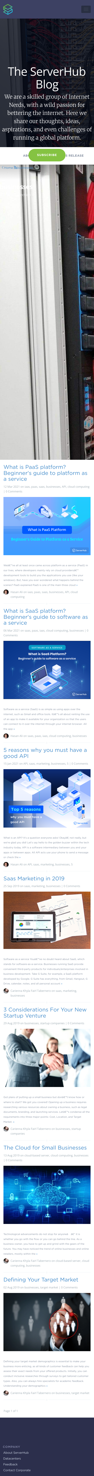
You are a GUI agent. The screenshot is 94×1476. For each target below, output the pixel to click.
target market (49, 1287)
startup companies (52, 1023)
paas (34, 487)
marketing (43, 763)
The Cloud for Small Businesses (45, 1147)
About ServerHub (16, 1453)
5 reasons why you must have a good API (45, 753)
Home (8, 168)
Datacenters (12, 1458)
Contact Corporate (17, 1470)
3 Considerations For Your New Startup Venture (45, 1012)
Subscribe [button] (47, 155)
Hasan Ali (17, 592)
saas (42, 487)
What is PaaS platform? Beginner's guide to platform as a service (45, 473)
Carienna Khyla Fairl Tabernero (31, 991)
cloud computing (79, 487)
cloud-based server (36, 1155)
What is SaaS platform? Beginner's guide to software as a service (45, 617)
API (64, 487)
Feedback (10, 1464)
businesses (25, 168)
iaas (27, 487)
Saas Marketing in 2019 (33, 878)
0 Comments (14, 491)
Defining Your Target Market (40, 1279)
